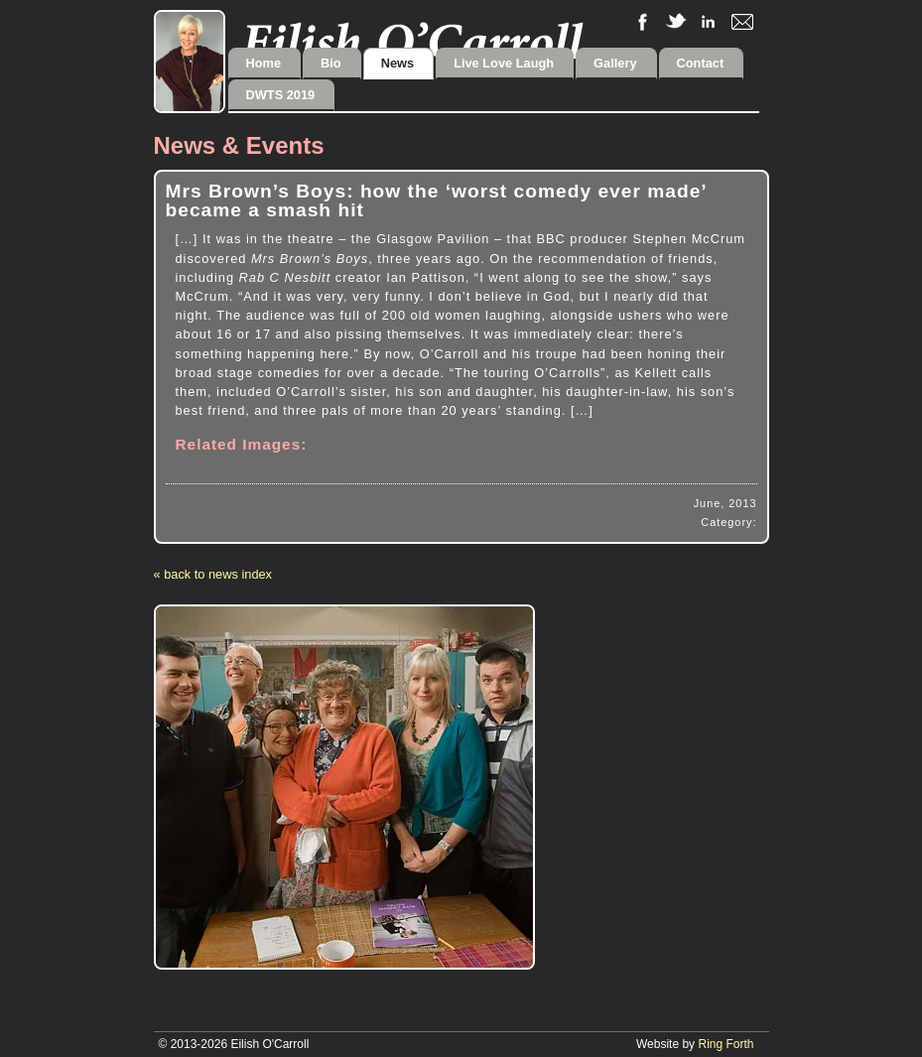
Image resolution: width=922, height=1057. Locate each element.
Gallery (614, 63)
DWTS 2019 (281, 94)
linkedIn (709, 22)
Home (264, 63)
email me (742, 22)
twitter (676, 22)
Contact (700, 63)
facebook (642, 22)
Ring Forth (725, 1044)
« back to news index (213, 574)
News (397, 63)
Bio (331, 63)
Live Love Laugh (504, 63)
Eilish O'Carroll (412, 40)
